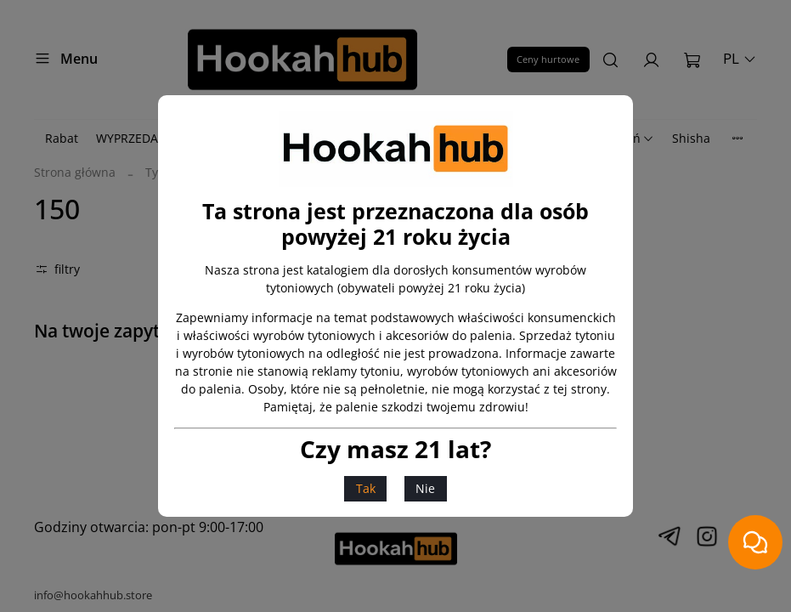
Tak (366, 488)
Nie (425, 488)
